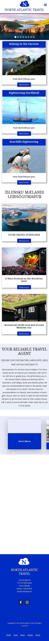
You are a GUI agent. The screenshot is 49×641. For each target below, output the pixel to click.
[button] (46, 4)
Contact (30, 635)
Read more (24, 85)
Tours (15, 635)
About (22, 635)
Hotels (8, 635)
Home (38, 635)
